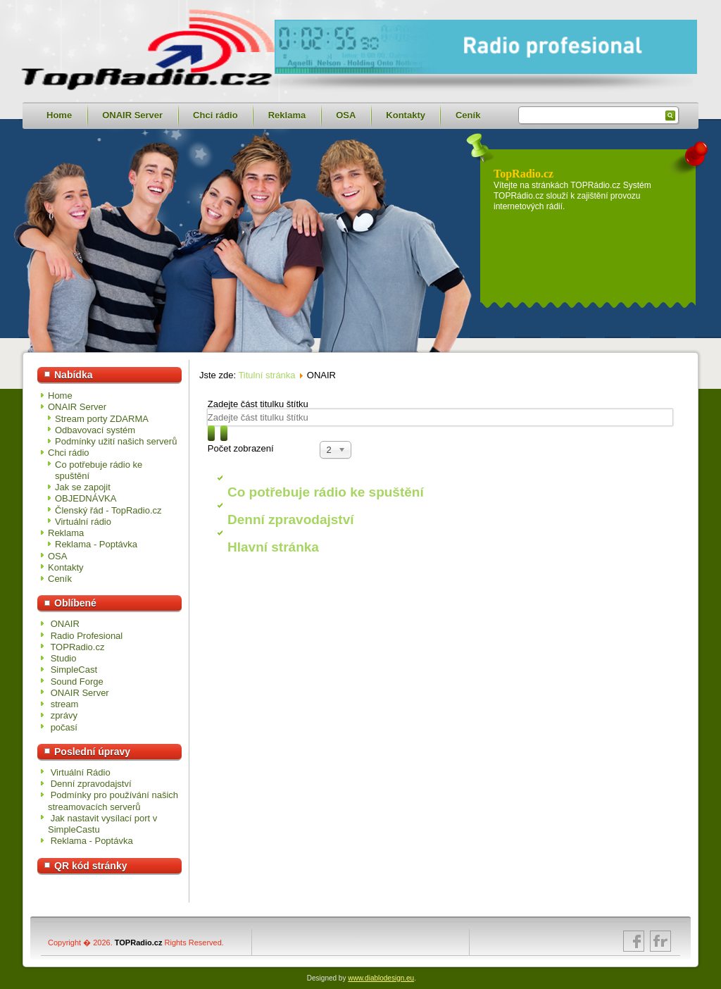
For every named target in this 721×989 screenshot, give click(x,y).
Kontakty (405, 115)
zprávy (64, 715)
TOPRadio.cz (77, 647)
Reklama (287, 115)
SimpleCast (74, 669)
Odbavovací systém (95, 430)
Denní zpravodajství (290, 519)
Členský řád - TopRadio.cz (108, 510)
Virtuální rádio (83, 521)
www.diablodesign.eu (381, 978)
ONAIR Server (132, 115)
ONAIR (65, 623)
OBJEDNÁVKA (85, 498)
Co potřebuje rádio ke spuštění (325, 492)
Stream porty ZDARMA (102, 418)
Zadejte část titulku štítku (259, 404)
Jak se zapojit (83, 487)
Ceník (468, 115)
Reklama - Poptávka (96, 544)
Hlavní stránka (273, 547)
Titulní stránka (266, 375)
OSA (346, 115)
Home (59, 115)
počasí (64, 727)
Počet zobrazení (241, 448)
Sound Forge (77, 681)
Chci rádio (215, 115)
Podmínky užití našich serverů (116, 441)
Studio (64, 658)
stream (65, 704)
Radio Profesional (87, 635)
